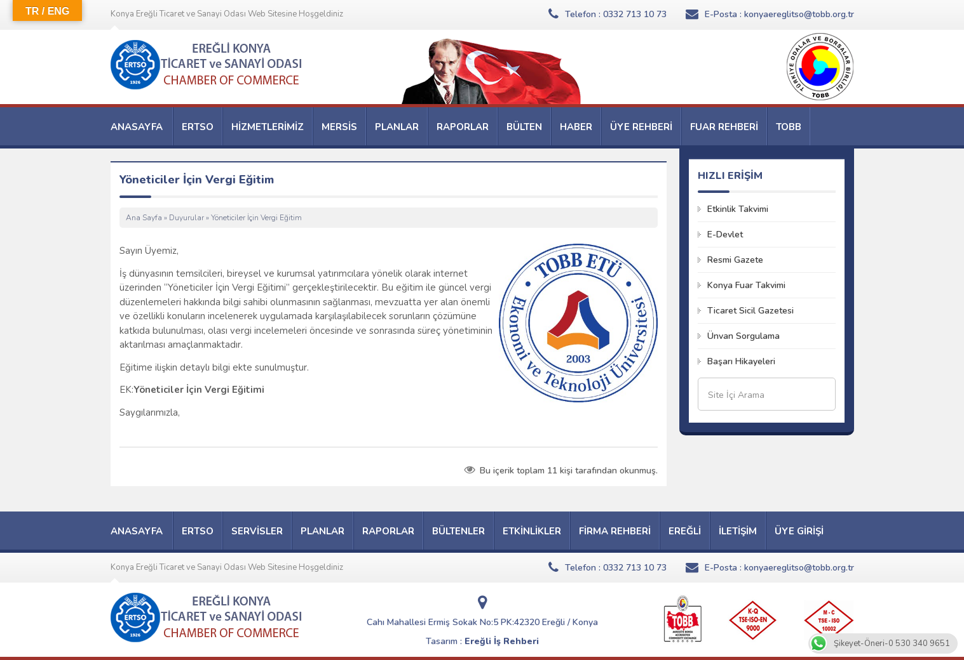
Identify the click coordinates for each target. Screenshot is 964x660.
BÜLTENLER (458, 531)
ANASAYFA (137, 127)
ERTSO (198, 127)
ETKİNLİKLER (532, 531)
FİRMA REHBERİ (615, 531)
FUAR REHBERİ (724, 127)
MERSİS (339, 127)
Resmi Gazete (735, 260)
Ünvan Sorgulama (743, 336)
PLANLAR (397, 127)
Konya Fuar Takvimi (746, 285)
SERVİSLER (257, 531)
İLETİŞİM (738, 531)
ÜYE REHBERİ (641, 127)
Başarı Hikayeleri (741, 361)
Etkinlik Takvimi (737, 209)
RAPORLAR (463, 127)
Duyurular (186, 218)
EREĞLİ (685, 531)
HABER (576, 127)
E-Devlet (725, 234)
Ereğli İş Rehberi (502, 641)
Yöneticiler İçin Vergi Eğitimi (198, 389)
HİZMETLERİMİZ (267, 127)
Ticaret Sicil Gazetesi (750, 311)
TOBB (788, 127)
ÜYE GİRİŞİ (799, 531)
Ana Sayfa (144, 218)
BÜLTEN (524, 127)
